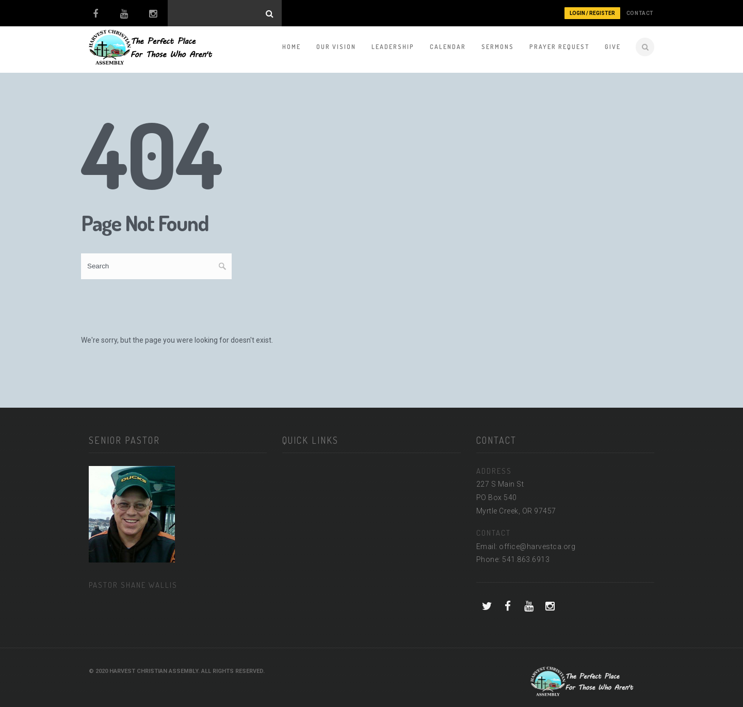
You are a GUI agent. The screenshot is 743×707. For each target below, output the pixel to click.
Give (613, 47)
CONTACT (640, 13)
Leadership (393, 47)
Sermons (497, 47)
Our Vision (336, 47)
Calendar (448, 47)
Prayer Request (559, 47)
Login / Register (592, 13)
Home (291, 47)
